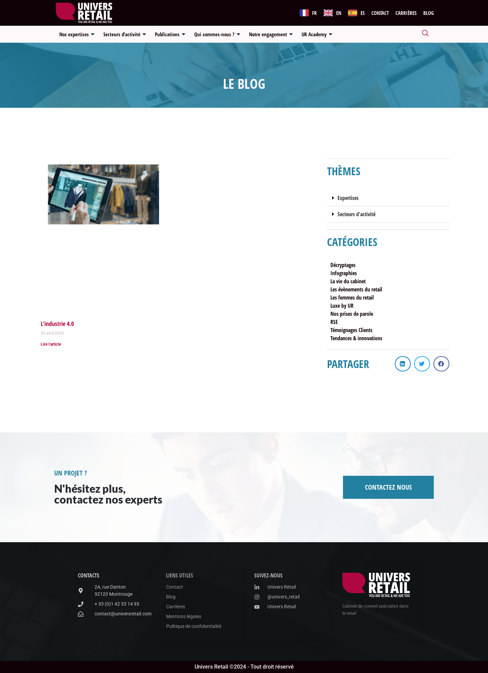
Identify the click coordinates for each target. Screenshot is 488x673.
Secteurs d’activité (124, 34)
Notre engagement (271, 34)
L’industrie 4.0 (57, 324)
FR (314, 12)
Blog (428, 12)
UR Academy (317, 34)
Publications (170, 34)
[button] (388, 198)
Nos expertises (77, 34)
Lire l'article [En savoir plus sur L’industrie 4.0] (51, 344)
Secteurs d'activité (356, 214)
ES (363, 12)
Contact (380, 12)
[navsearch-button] (425, 34)
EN (338, 12)
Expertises (348, 198)
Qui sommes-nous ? (217, 34)
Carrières (405, 12)
